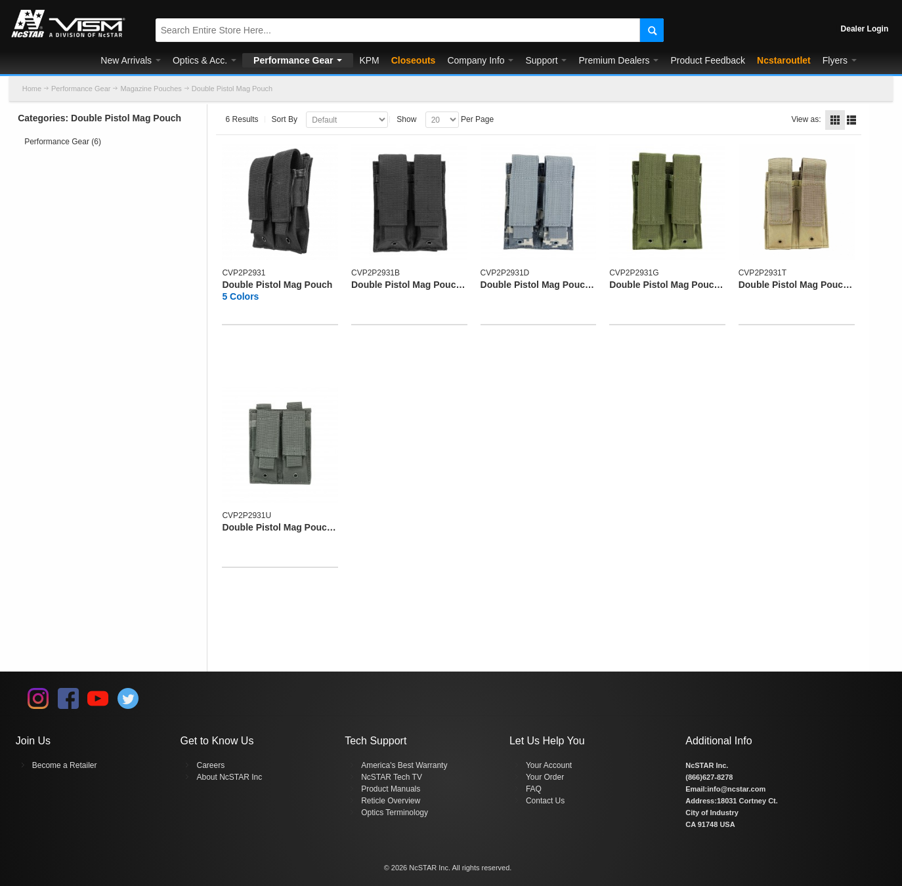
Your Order (545, 777)
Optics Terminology (394, 812)
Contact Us (545, 800)
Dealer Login (865, 29)
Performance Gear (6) (62, 141)
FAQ (534, 789)
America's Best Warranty (404, 765)
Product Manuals (390, 789)
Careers (210, 765)
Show (406, 119)
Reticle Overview (390, 800)
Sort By (284, 119)
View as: (806, 119)
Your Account (549, 765)
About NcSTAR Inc (229, 777)
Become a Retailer (64, 765)
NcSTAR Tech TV (391, 777)
